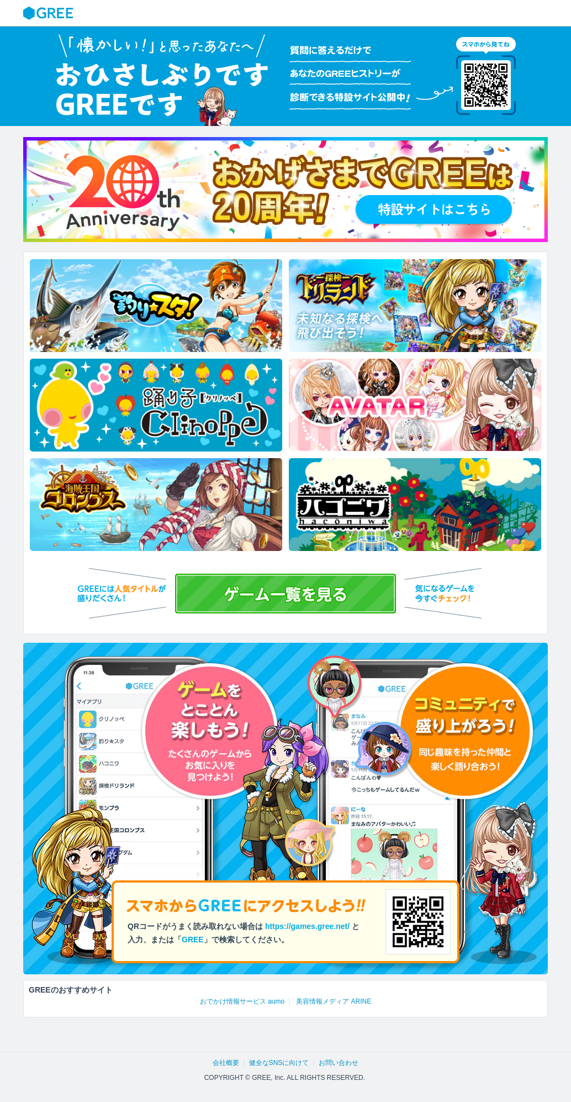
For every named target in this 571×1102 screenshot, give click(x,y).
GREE (49, 13)
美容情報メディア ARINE (333, 1001)
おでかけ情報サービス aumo (242, 1001)
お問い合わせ (338, 1063)
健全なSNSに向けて (279, 1063)
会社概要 (226, 1063)
